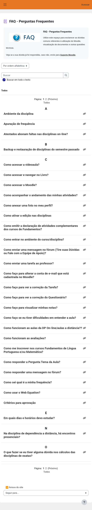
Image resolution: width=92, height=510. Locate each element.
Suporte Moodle (67, 55)
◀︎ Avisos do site (14, 487)
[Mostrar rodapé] (84, 502)
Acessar (85, 4)
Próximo (53, 99)
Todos (46, 102)
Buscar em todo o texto (18, 79)
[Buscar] (32, 75)
